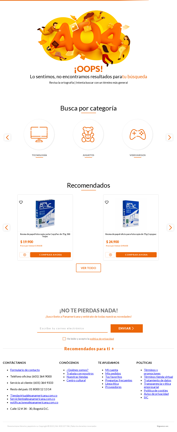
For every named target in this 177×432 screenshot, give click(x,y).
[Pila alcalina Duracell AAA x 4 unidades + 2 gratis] (145, 222)
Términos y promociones (152, 366)
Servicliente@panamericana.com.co (32, 393)
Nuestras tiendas (77, 371)
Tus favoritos (113, 371)
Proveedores (113, 381)
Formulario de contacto (25, 364)
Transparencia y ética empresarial (157, 379)
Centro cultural (76, 374)
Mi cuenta (111, 364)
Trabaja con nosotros (80, 368)
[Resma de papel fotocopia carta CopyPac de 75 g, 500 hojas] (30, 222)
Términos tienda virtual (158, 371)
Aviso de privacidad (156, 388)
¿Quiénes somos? (77, 364)
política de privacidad (102, 333)
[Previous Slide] (7, 135)
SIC (146, 391)
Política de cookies (156, 385)
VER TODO (88, 262)
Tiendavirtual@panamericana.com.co (33, 390)
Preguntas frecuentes (118, 374)
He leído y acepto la (90, 333)
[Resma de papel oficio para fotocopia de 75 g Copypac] (88, 222)
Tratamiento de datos (157, 374)
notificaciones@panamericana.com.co (34, 396)
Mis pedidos (113, 368)
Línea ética (112, 378)
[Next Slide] (169, 135)
